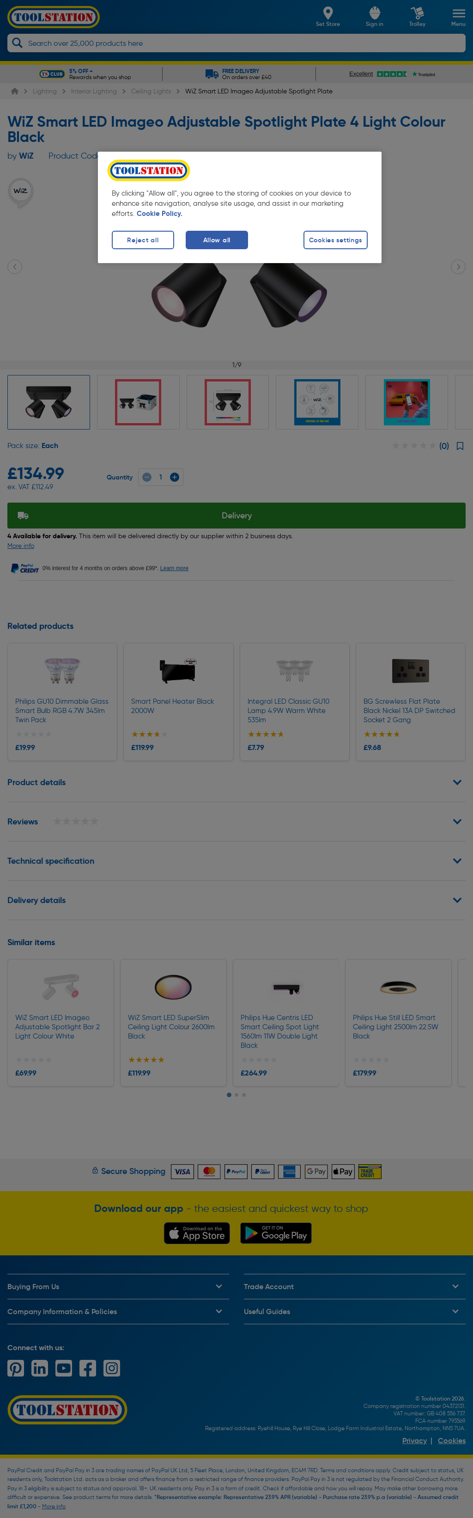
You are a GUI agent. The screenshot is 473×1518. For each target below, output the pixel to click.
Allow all (216, 240)
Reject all (142, 240)
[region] (240, 207)
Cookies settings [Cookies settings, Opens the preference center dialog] (336, 240)
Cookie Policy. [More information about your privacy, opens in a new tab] (159, 213)
